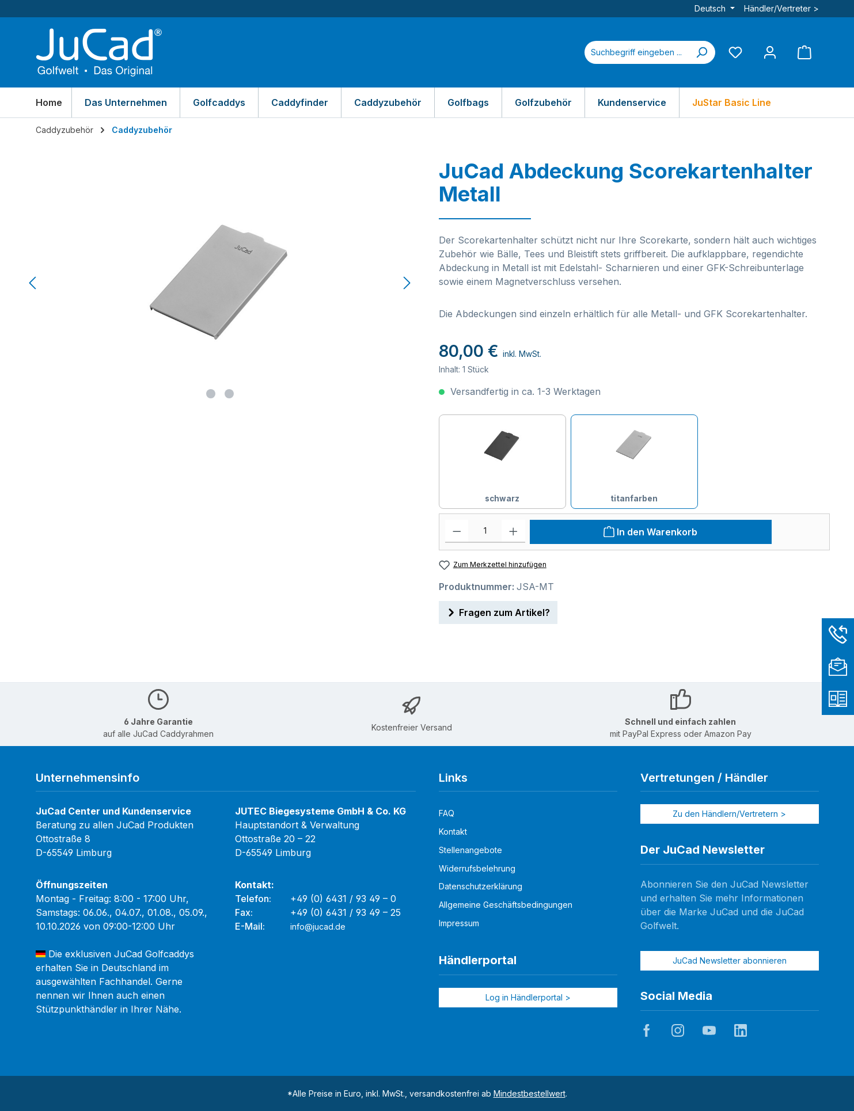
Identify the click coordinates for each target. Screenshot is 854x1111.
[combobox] (636, 52)
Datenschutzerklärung (480, 886)
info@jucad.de (318, 926)
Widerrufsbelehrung (477, 868)
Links (453, 778)
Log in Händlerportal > (528, 997)
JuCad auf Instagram (677, 1030)
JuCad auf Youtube (709, 1030)
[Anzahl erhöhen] (513, 531)
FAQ (446, 813)
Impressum (459, 923)
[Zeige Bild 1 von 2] (210, 393)
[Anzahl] (485, 531)
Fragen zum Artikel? (498, 610)
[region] (220, 283)
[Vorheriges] (33, 283)
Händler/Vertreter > (781, 8)
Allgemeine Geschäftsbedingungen (505, 905)
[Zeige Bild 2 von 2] (229, 393)
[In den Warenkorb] (651, 532)
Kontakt (453, 831)
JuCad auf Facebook (646, 1030)
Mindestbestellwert (529, 1093)
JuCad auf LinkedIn (740, 1030)
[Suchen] (701, 52)
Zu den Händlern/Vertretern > (729, 814)
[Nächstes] (406, 283)
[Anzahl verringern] (457, 531)
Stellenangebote (470, 850)
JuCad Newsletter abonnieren (730, 960)
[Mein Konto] (770, 52)
